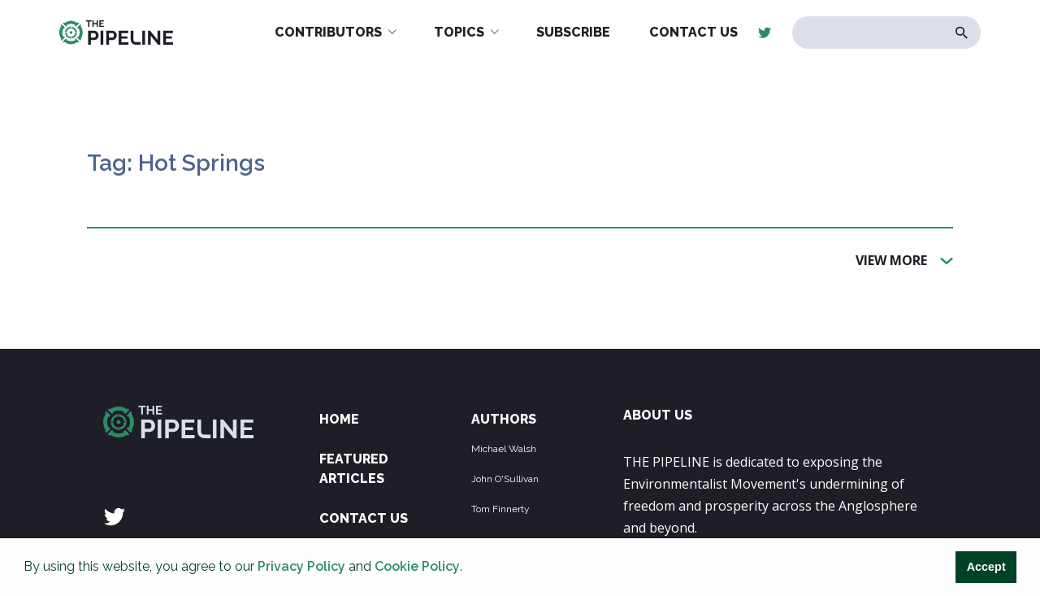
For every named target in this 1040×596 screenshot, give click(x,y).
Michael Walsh (503, 449)
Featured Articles (353, 468)
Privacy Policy (301, 566)
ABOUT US (657, 415)
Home (339, 419)
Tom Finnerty (500, 509)
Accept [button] (986, 566)
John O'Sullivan (505, 479)
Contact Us (363, 518)
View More (891, 259)
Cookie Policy (417, 566)
